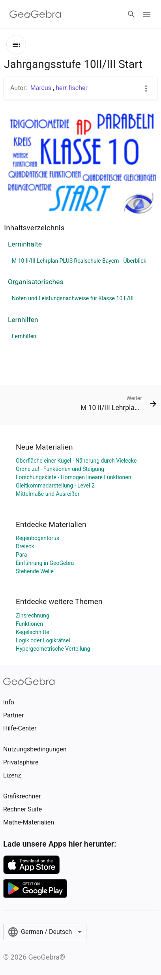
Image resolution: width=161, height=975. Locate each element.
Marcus (41, 88)
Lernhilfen (23, 320)
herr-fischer (72, 88)
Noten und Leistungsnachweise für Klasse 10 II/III (73, 298)
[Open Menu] (147, 14)
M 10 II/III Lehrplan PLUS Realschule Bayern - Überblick (79, 261)
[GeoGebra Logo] (35, 14)
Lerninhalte (25, 244)
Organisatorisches (35, 282)
